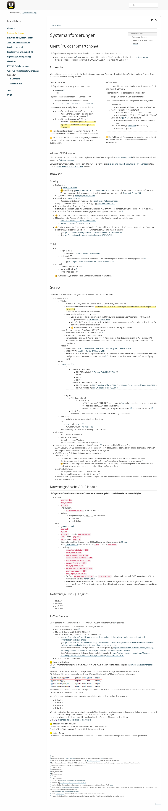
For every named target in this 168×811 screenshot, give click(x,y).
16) (142, 460)
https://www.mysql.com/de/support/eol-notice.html (72, 780)
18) (116, 622)
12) (131, 408)
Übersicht (11, 29)
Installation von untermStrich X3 (20, 52)
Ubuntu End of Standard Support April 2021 (138, 385)
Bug (122, 403)
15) (101, 445)
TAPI (9, 91)
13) (152, 408)
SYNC (9, 95)
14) (82, 424)
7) (81, 266)
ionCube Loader (69, 526)
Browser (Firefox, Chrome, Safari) (20, 38)
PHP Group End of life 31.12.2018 (105, 388)
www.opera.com (73, 199)
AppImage (125, 118)
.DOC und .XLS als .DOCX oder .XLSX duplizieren (74, 104)
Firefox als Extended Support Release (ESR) (93, 191)
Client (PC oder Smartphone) (143, 41)
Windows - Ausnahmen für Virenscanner (23, 71)
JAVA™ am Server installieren (18, 43)
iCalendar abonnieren (70, 758)
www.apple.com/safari (106, 204)
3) (87, 116)
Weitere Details (89, 579)
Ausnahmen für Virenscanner (98, 320)
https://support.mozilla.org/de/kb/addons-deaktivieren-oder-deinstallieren (92, 233)
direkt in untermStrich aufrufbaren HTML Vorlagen (128, 164)
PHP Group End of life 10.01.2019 (105, 385)
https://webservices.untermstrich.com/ (70, 787)
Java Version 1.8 (87, 427)
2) (63, 90)
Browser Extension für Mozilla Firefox (75, 223)
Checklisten (11, 62)
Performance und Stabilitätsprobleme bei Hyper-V (67, 791)
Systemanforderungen (29, 13)
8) (76, 269)
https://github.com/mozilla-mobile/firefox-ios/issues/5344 (91, 262)
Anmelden (158, 804)
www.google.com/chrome (85, 196)
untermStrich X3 (67, 364)
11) (105, 356)
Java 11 (68, 424)
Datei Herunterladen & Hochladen (70, 167)
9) (77, 271)
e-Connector (15, 79)
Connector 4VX (16, 84)
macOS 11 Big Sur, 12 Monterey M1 (91, 351)
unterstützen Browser (140, 57)
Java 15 (78, 424)
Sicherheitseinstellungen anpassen (106, 201)
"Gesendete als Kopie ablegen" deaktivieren (74, 720)
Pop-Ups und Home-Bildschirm (87, 254)
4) (116, 203)
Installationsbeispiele (15, 47)
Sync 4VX (59, 90)
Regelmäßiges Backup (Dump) (19, 57)
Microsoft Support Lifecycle (93, 761)
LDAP (101, 758)
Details (111, 785)
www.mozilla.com (70, 188)
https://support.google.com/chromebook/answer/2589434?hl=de (88, 235)
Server (135, 44)
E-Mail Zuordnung (60, 794)
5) (122, 211)
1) (76, 57)
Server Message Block (123, 158)
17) (99, 474)
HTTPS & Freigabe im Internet (18, 66)
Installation (56, 26)
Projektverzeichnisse (67, 160)
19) (79, 629)
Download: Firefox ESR (132, 193)
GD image (124, 542)
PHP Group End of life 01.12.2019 (104, 372)
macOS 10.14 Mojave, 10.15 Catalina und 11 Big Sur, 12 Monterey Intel (104, 349)
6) (145, 258)
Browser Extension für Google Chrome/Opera (78, 221)
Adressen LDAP (71, 545)
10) (102, 332)
